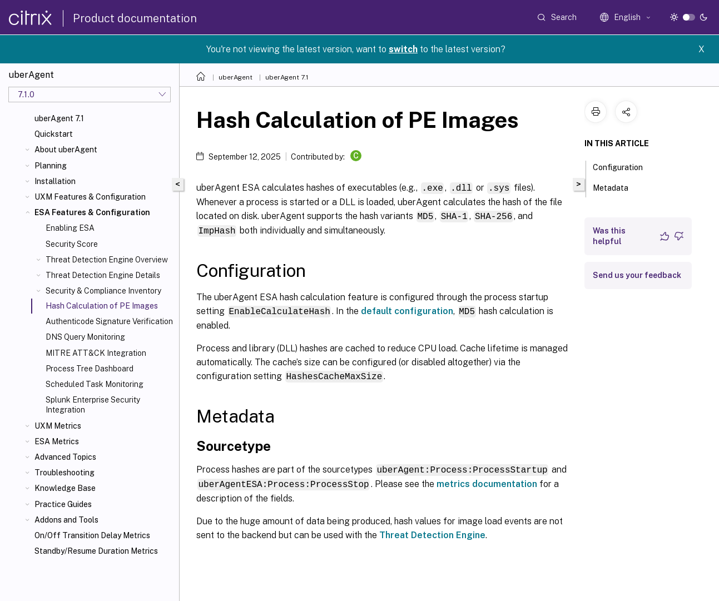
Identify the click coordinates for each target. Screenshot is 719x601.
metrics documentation (487, 481)
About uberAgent (65, 149)
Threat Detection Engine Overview (107, 259)
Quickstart (53, 134)
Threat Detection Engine (432, 532)
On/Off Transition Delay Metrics (92, 535)
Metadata (617, 186)
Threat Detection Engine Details (103, 275)
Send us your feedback (637, 275)
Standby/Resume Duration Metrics (96, 551)
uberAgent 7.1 (59, 118)
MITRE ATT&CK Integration (96, 353)
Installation (55, 181)
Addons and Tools (66, 519)
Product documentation (135, 18)
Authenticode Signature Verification (109, 321)
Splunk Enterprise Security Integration (93, 404)
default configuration (407, 309)
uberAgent (235, 77)
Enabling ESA (70, 227)
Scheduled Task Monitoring (94, 384)
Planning (50, 165)
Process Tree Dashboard (89, 368)
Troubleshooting (64, 472)
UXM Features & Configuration (90, 196)
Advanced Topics (65, 457)
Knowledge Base (65, 488)
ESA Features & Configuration (92, 212)
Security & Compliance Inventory (103, 290)
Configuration (624, 166)
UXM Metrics (57, 425)
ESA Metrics (56, 441)
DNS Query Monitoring (85, 336)
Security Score (72, 244)
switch (403, 49)
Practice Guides (63, 504)
